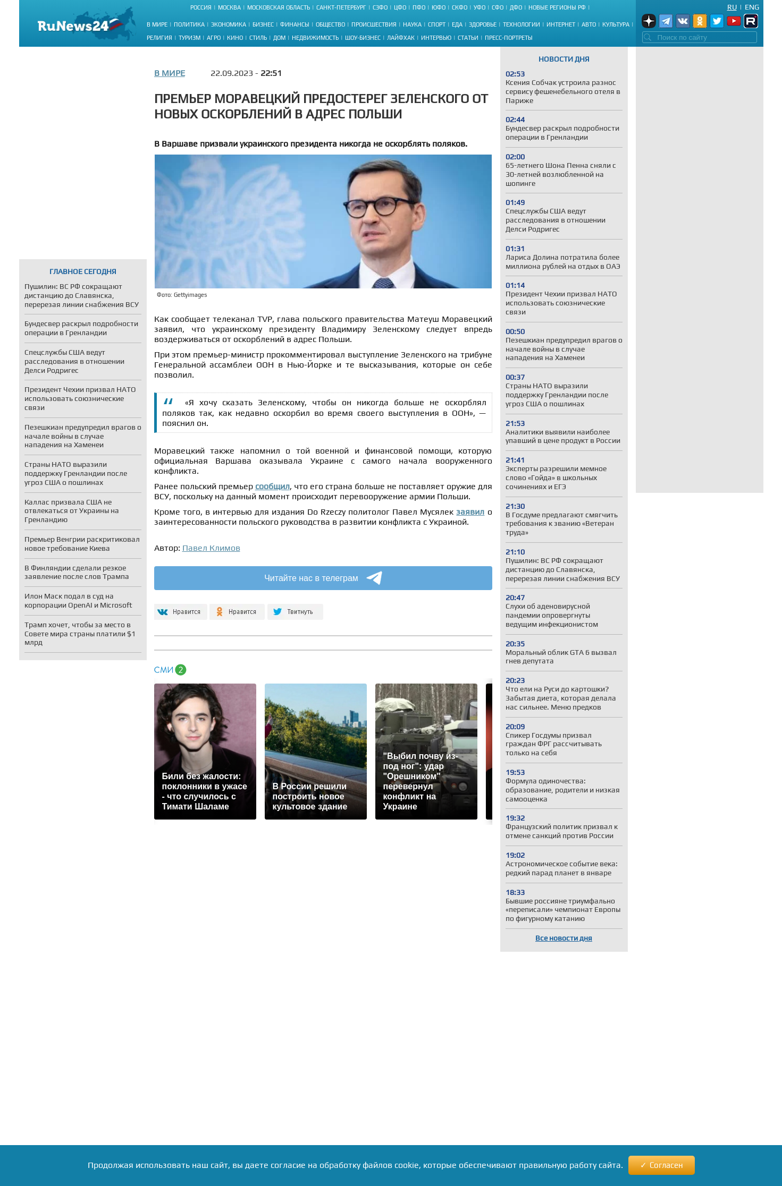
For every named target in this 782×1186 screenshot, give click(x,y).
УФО (479, 7)
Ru (732, 7)
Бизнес (263, 24)
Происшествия (374, 24)
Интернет (560, 24)
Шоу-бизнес (363, 38)
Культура (615, 24)
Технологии (521, 24)
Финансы (294, 24)
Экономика (228, 24)
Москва (229, 7)
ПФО (419, 7)
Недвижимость (315, 38)
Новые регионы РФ (557, 7)
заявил (470, 512)
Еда (457, 24)
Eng (752, 7)
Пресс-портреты (509, 38)
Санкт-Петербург (341, 7)
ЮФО (438, 7)
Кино (235, 38)
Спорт (436, 24)
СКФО (459, 7)
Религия (159, 38)
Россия (201, 7)
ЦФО (400, 7)
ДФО (516, 7)
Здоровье (483, 24)
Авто (589, 24)
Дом (279, 38)
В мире (157, 24)
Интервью (436, 38)
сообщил (272, 486)
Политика (189, 24)
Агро (214, 38)
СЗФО (380, 7)
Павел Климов (211, 548)
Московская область (278, 7)
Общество (330, 24)
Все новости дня (563, 938)
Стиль (258, 38)
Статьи (468, 38)
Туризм (189, 38)
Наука (412, 24)
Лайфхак (401, 38)
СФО (497, 7)
